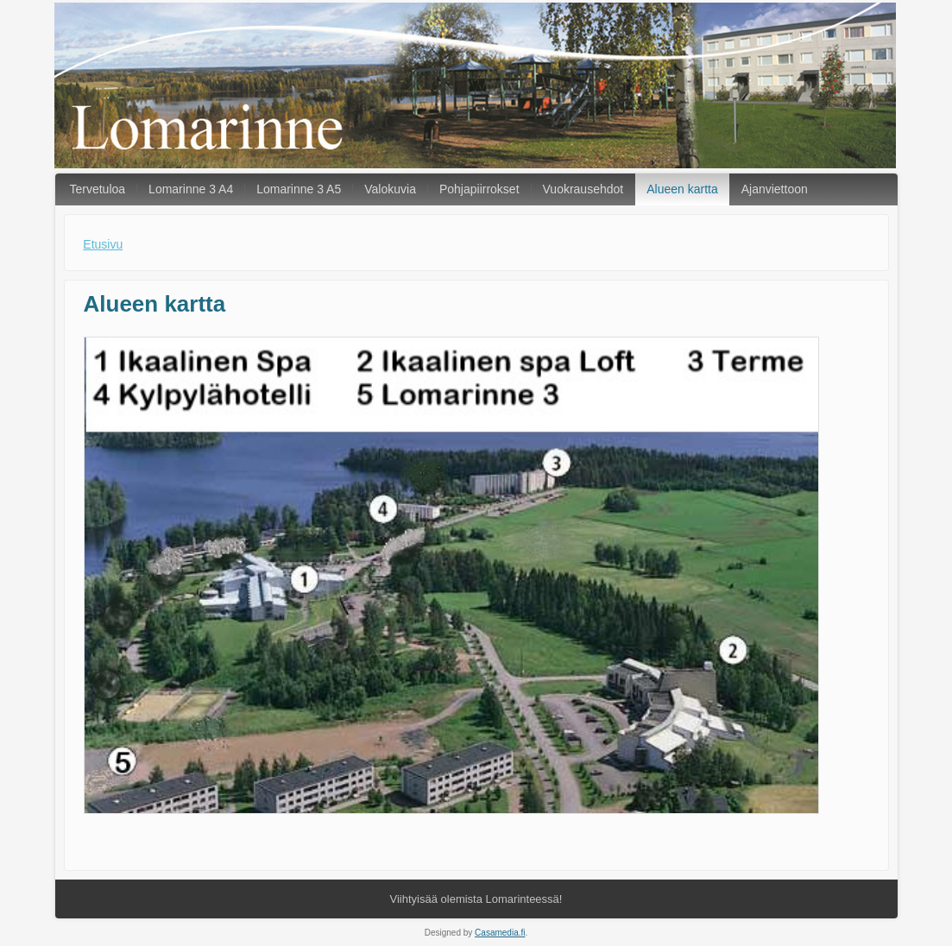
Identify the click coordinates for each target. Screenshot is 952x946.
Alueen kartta (682, 189)
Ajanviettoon (774, 189)
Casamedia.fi (500, 932)
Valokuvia (390, 189)
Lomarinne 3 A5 (298, 189)
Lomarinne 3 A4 (190, 189)
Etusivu (103, 244)
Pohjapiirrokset (479, 189)
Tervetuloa (98, 189)
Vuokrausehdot (583, 189)
